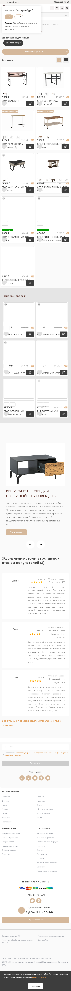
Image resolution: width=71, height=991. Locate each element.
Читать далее (16, 532)
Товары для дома (44, 813)
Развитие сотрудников (47, 871)
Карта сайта (43, 940)
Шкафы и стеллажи (45, 809)
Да (9, 16)
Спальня (40, 797)
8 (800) (39, 913)
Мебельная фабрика (45, 837)
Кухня (4, 805)
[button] (30, 544)
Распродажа (7, 822)
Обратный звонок (35, 919)
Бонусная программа (11, 833)
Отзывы (40, 858)
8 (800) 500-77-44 (61, 2)
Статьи (40, 850)
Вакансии (41, 867)
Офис (39, 805)
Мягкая (5, 809)
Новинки (6, 817)
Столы (4, 813)
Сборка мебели (8, 842)
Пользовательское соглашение (51, 936)
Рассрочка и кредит (10, 846)
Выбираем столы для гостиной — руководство (32, 494)
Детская (5, 801)
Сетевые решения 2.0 (11, 936)
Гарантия (6, 854)
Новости (41, 846)
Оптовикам (42, 854)
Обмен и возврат (9, 850)
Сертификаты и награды (47, 842)
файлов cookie (39, 977)
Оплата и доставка (10, 837)
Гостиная (6, 797)
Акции (39, 817)
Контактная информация (47, 862)
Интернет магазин (45, 833)
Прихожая (41, 801)
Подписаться (35, 763)
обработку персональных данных (30, 753)
